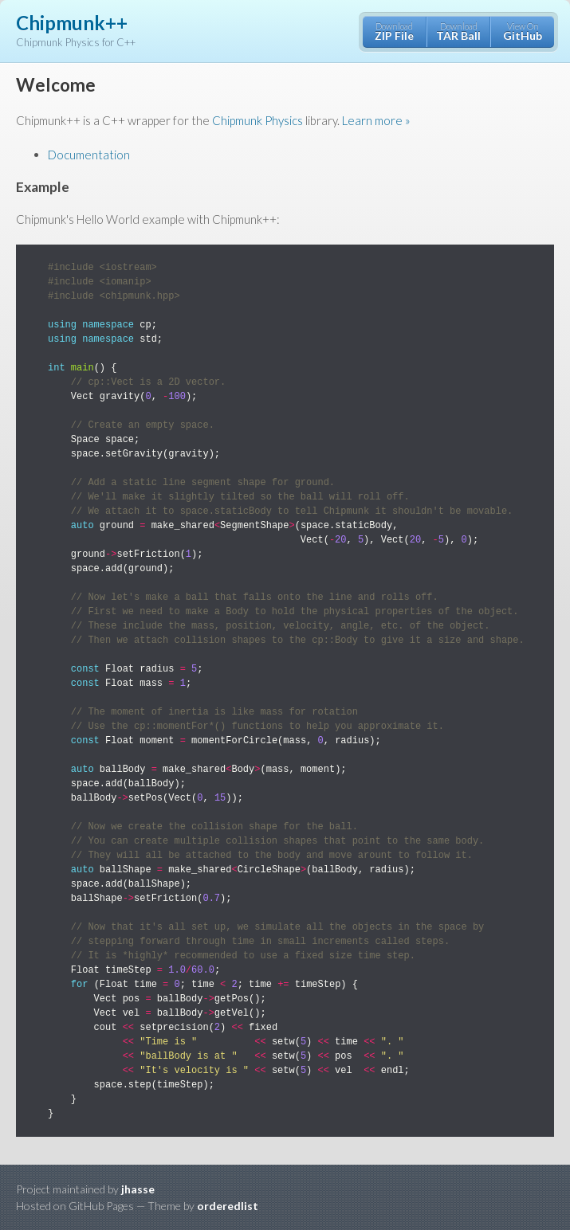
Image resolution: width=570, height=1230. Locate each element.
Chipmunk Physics (257, 120)
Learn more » (376, 120)
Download (394, 31)
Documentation (89, 154)
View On (522, 31)
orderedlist (227, 1205)
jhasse (138, 1189)
